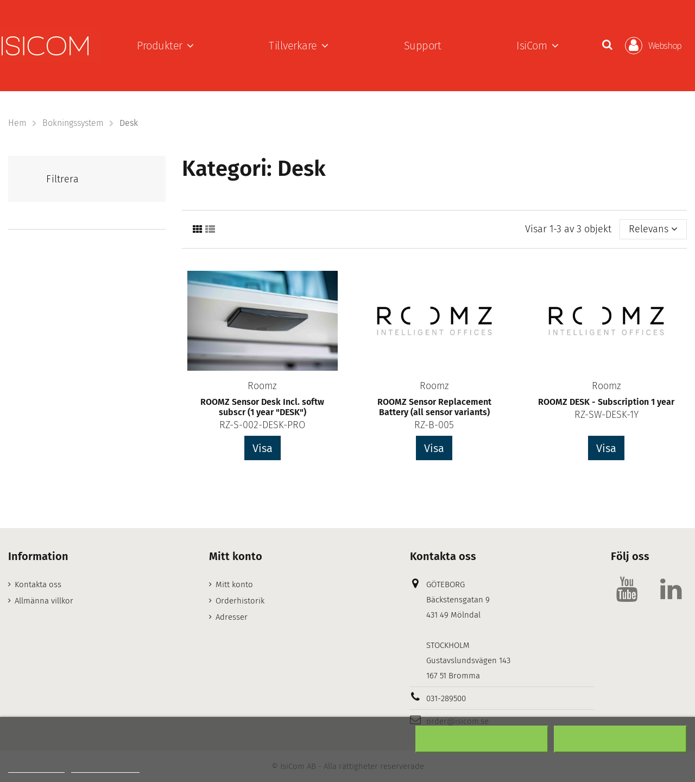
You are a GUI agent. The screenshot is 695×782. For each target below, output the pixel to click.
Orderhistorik (240, 601)
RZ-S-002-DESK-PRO (262, 425)
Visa (262, 448)
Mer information (36, 767)
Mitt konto (234, 584)
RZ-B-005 (434, 425)
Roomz (262, 386)
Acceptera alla (620, 739)
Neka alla (482, 739)
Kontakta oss (38, 584)
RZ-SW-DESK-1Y (606, 415)
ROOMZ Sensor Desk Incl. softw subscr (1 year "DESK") (262, 407)
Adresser (232, 617)
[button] (165, 45)
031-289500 (446, 698)
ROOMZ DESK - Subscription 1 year (606, 402)
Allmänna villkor (44, 601)
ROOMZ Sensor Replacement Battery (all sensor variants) (434, 407)
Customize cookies (105, 767)
